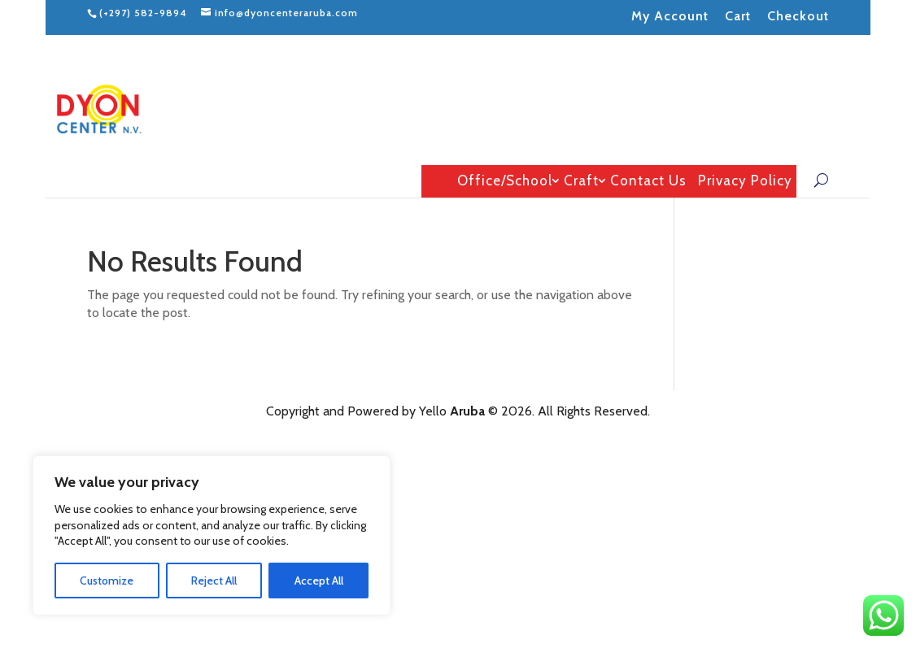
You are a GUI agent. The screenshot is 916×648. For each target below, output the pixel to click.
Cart (738, 16)
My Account (670, 16)
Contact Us (648, 181)
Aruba (467, 411)
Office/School (504, 181)
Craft (581, 181)
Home (435, 181)
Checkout (798, 16)
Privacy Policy (745, 181)
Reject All (214, 580)
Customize (106, 580)
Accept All (318, 580)
